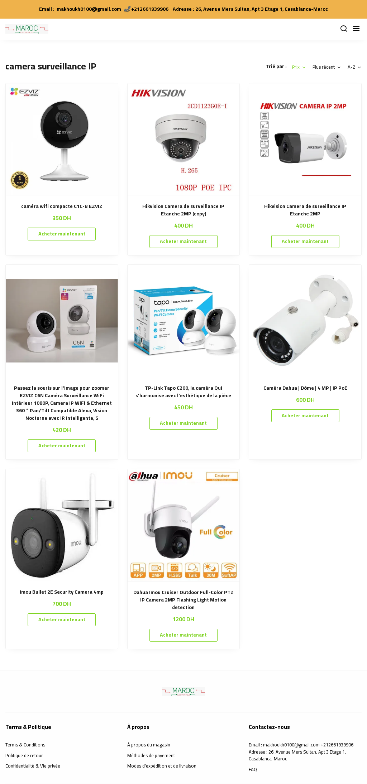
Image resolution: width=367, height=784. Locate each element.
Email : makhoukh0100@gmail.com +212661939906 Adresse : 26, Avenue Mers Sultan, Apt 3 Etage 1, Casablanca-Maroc (301, 752)
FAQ (253, 769)
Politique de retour (24, 755)
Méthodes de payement (151, 755)
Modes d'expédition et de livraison (161, 766)
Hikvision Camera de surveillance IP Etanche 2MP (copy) (183, 210)
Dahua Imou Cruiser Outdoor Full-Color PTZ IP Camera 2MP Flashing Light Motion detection (183, 600)
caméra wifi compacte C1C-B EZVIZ (62, 206)
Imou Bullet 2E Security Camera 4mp (62, 592)
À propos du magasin (148, 745)
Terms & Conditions (25, 745)
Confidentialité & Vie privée (32, 766)
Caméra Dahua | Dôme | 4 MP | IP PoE (305, 388)
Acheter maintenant (61, 233)
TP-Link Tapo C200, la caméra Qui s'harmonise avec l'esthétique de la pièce (183, 391)
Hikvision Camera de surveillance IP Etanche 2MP (305, 210)
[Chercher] (343, 29)
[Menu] (356, 29)
